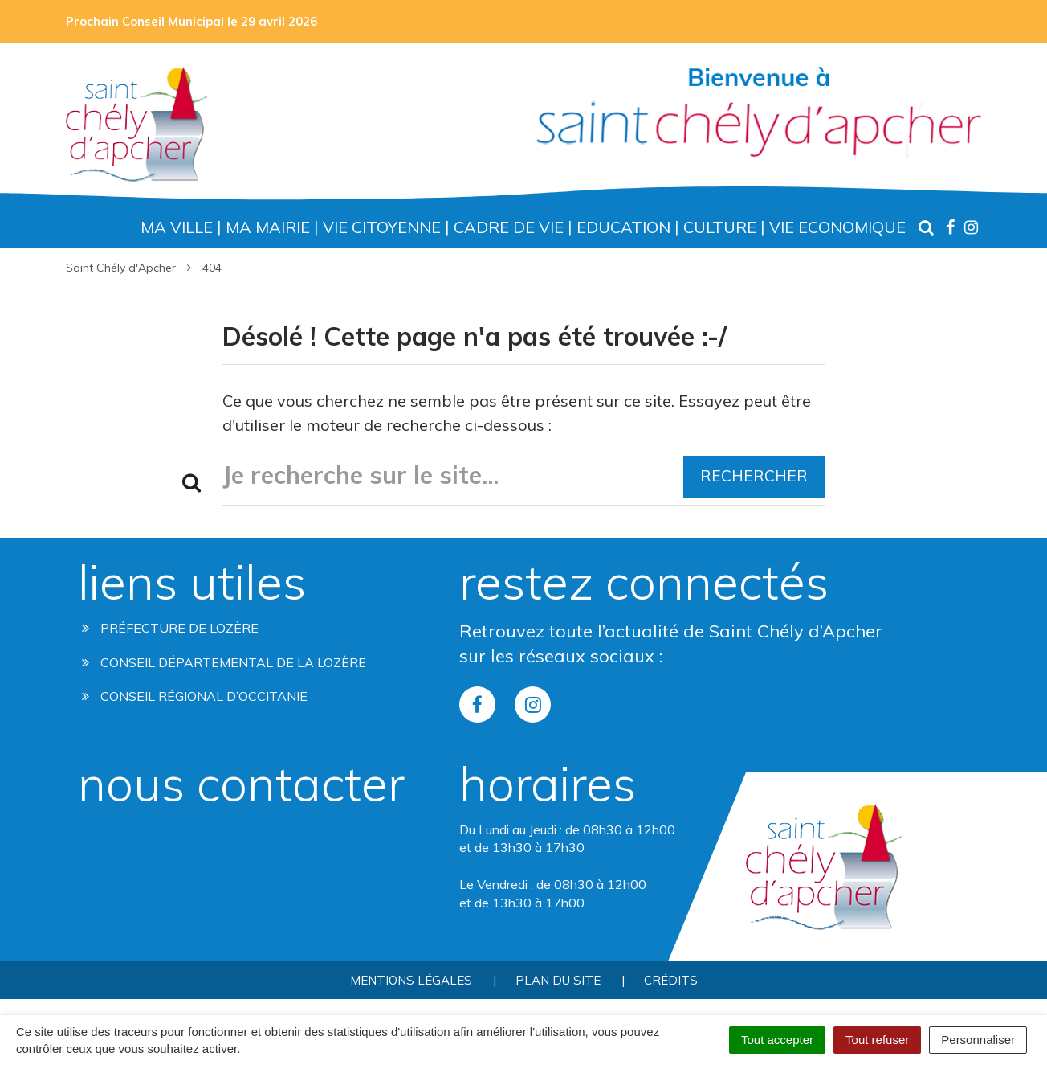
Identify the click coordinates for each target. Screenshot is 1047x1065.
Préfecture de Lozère (170, 628)
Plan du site (558, 980)
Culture (719, 227)
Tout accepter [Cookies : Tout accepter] (777, 1040)
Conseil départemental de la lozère (224, 662)
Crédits (671, 980)
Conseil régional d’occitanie (195, 696)
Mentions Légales (411, 980)
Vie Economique (837, 227)
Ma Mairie (268, 227)
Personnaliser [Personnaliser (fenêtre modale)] (978, 1040)
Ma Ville (177, 227)
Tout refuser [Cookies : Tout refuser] (877, 1040)
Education (623, 227)
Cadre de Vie (509, 227)
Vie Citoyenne (382, 227)
